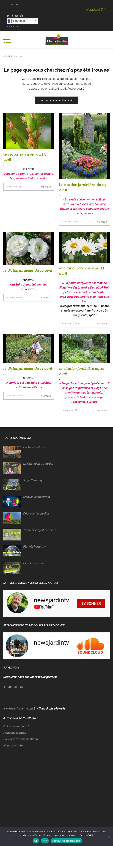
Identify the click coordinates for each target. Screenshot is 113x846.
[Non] (108, 836)
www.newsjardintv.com (18, 708)
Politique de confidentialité (21, 739)
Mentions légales (14, 732)
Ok (35, 840)
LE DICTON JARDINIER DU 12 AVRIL (27, 270)
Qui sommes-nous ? (16, 726)
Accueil (7, 56)
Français (16, 21)
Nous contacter (13, 745)
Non (45, 840)
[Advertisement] (56, 794)
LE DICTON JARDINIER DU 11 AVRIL (27, 368)
